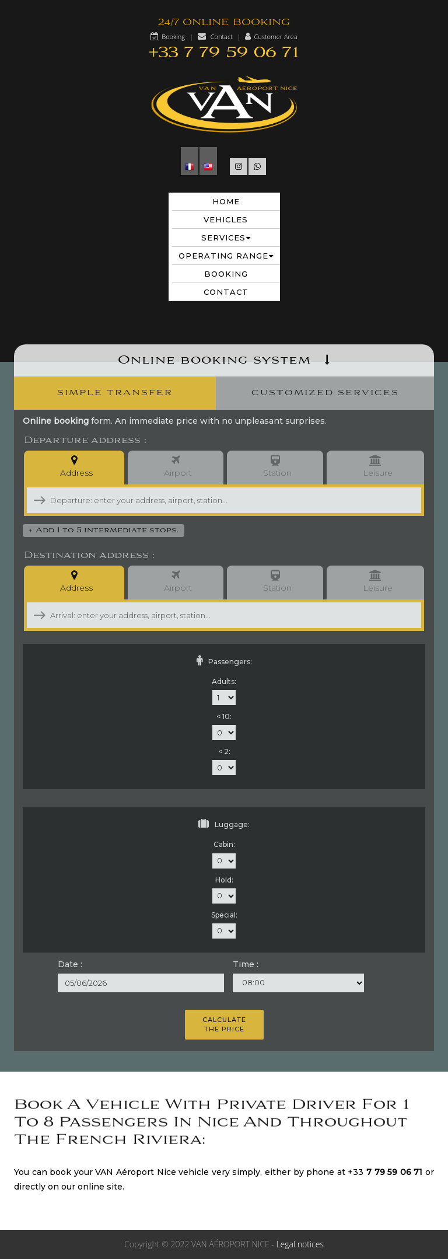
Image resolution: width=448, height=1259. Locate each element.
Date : (70, 964)
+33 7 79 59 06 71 (224, 52)
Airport (175, 467)
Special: (224, 915)
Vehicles (226, 219)
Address (74, 467)
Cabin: (224, 844)
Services (226, 237)
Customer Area (275, 36)
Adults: (224, 681)
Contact (222, 36)
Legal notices (300, 1244)
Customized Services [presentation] (325, 392)
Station (275, 467)
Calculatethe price (224, 1024)
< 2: (224, 751)
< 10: (224, 716)
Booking (173, 36)
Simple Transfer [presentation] (115, 392)
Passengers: (224, 660)
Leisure (375, 467)
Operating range (226, 255)
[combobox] (194, 500)
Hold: (224, 880)
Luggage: (224, 823)
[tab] (115, 393)
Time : (245, 964)
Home (226, 201)
